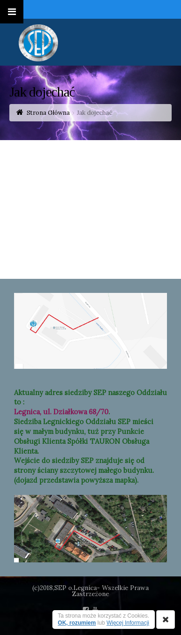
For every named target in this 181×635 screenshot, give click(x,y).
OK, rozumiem (77, 623)
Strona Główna (48, 113)
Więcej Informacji (128, 623)
